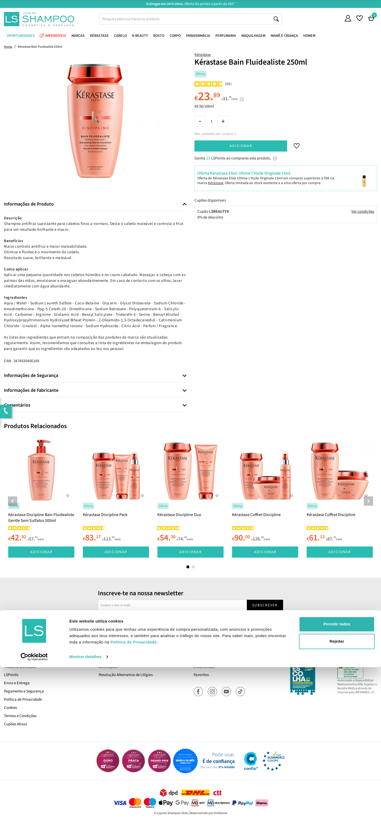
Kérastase (202, 54)
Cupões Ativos (15, 724)
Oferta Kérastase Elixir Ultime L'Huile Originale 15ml (243, 173)
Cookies (10, 707)
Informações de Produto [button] (29, 204)
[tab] (95, 204)
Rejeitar (336, 796)
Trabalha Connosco (20, 666)
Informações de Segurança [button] (31, 375)
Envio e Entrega (17, 683)
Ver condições (362, 211)
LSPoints (11, 675)
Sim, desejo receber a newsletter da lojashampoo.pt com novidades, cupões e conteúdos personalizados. (191, 620)
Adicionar (241, 146)
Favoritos (201, 675)
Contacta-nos (110, 658)
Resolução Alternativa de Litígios (126, 675)
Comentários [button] (17, 405)
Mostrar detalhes (85, 811)
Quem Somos (15, 658)
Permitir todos (336, 779)
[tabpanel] (41, 497)
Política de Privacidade (23, 699)
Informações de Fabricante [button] (31, 390)
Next (368, 501)
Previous (12, 501)
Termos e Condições (20, 716)
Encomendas (204, 666)
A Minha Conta (206, 658)
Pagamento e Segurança (24, 691)
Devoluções (108, 666)
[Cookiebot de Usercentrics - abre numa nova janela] (34, 812)
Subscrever (265, 605)
